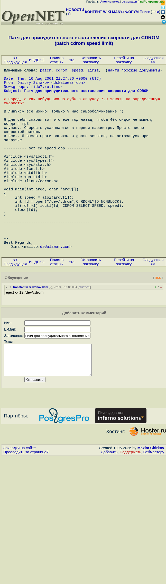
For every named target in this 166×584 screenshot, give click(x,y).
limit (93, 71)
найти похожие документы (134, 71)
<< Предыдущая (15, 60)
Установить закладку (91, 60)
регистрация (130, 1)
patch (45, 71)
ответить (84, 332)
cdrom (61, 71)
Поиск (145, 12)
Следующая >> (152, 60)
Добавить (109, 503)
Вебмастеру (153, 503)
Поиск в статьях (56, 60)
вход (116, 1)
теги (155, 12)
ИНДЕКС (36, 60)
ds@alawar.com (68, 86)
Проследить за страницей (26, 503)
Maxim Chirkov (150, 499)
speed (77, 71)
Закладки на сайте (19, 499)
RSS (158, 322)
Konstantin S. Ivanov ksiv (30, 332)
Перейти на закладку (124, 60)
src (72, 60)
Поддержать (130, 503)
